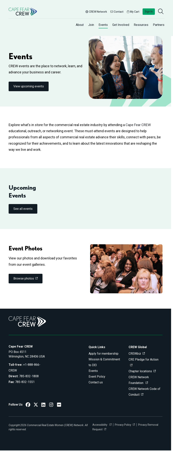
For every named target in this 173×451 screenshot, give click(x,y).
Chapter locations (140, 371)
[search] (161, 12)
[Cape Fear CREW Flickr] (59, 405)
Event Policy (97, 376)
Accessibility (100, 424)
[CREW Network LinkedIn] (43, 405)
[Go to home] (23, 12)
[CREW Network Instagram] (51, 405)
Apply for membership (103, 353)
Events (103, 25)
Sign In (149, 11)
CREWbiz (135, 353)
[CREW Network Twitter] (35, 405)
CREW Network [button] (96, 11)
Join (91, 25)
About (80, 25)
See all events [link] (23, 209)
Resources (141, 25)
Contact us (96, 382)
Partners (158, 25)
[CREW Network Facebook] (28, 405)
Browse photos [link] (23, 278)
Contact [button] (116, 11)
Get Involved (120, 25)
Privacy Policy (123, 424)
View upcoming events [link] (28, 86)
